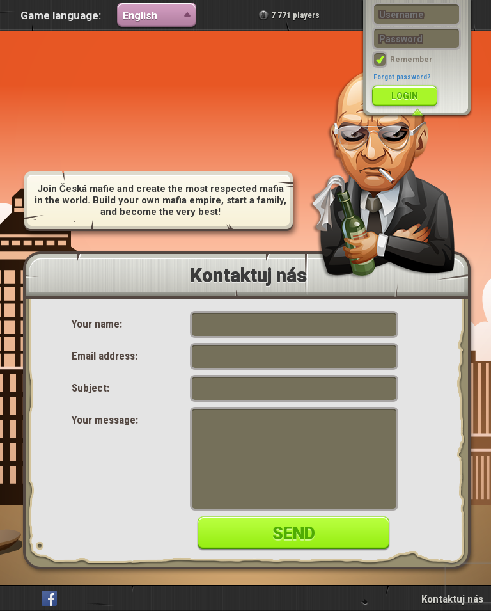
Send (293, 533)
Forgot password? (402, 77)
